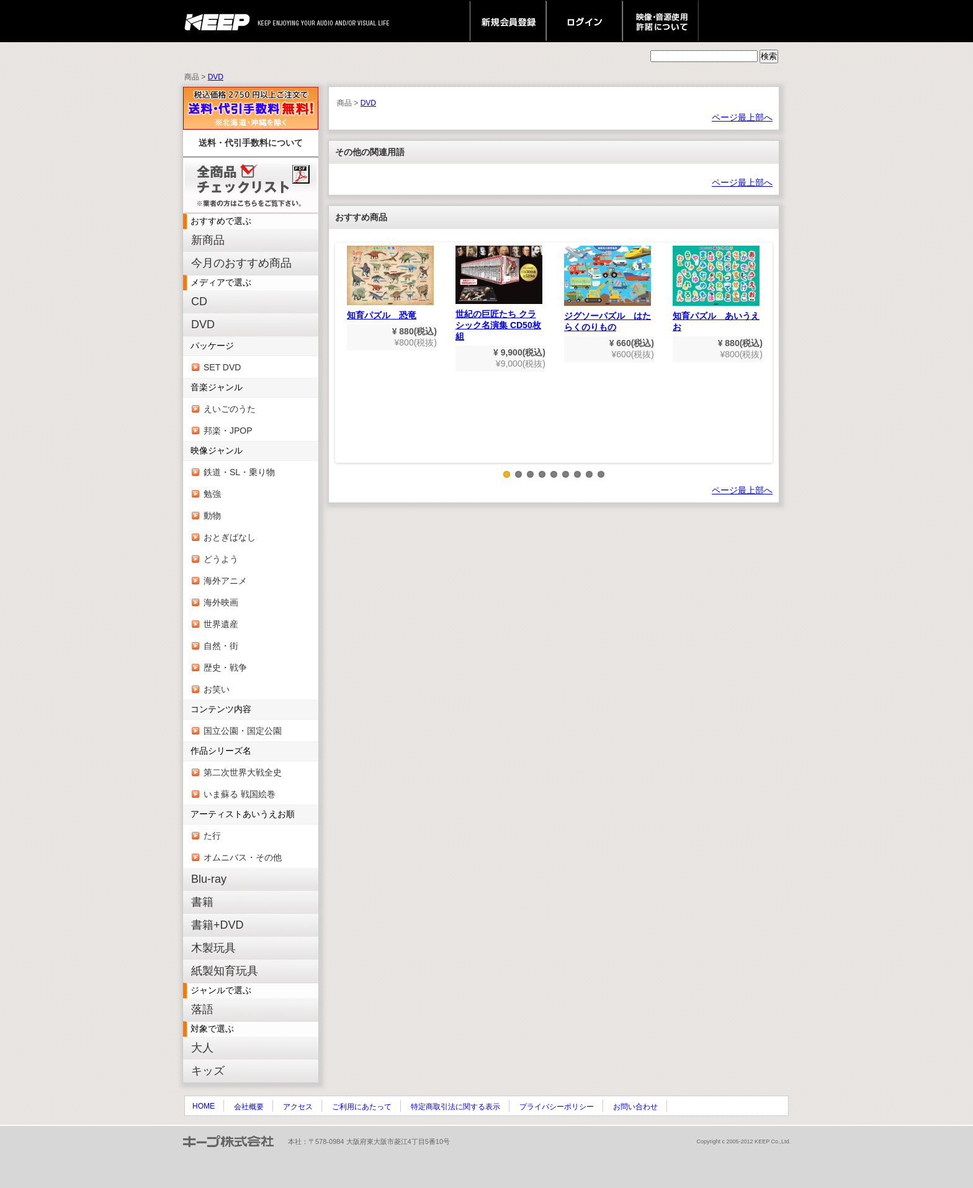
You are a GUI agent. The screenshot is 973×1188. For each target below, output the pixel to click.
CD (199, 301)
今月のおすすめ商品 (241, 263)
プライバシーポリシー (556, 1106)
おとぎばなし (230, 537)
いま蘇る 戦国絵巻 (240, 794)
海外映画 (221, 602)
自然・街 (221, 646)
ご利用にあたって (362, 1106)
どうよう (221, 559)
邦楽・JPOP (228, 430)
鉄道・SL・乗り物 (239, 472)
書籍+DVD (217, 925)
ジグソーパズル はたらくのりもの (607, 289)
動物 (212, 515)
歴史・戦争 (225, 667)
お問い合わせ (635, 1106)
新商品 (208, 240)
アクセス (298, 1106)
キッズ (208, 1071)
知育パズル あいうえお (716, 289)
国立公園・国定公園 (243, 731)
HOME (203, 1106)
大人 (202, 1048)
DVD (215, 77)
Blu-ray (208, 879)
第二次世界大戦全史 (243, 772)
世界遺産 (221, 624)
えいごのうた (230, 409)
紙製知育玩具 (224, 971)
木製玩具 (213, 948)
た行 (212, 836)
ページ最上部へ (742, 117)
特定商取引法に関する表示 (455, 1106)
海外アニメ (225, 581)
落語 (202, 1009)
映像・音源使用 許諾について (660, 21)
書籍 (202, 902)
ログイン (584, 21)
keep (220, 21)
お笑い (217, 689)
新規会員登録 (508, 21)
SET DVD (222, 367)
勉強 (212, 494)
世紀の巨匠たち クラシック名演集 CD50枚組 (498, 293)
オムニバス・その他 (243, 857)
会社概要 (249, 1106)
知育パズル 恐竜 (390, 283)
